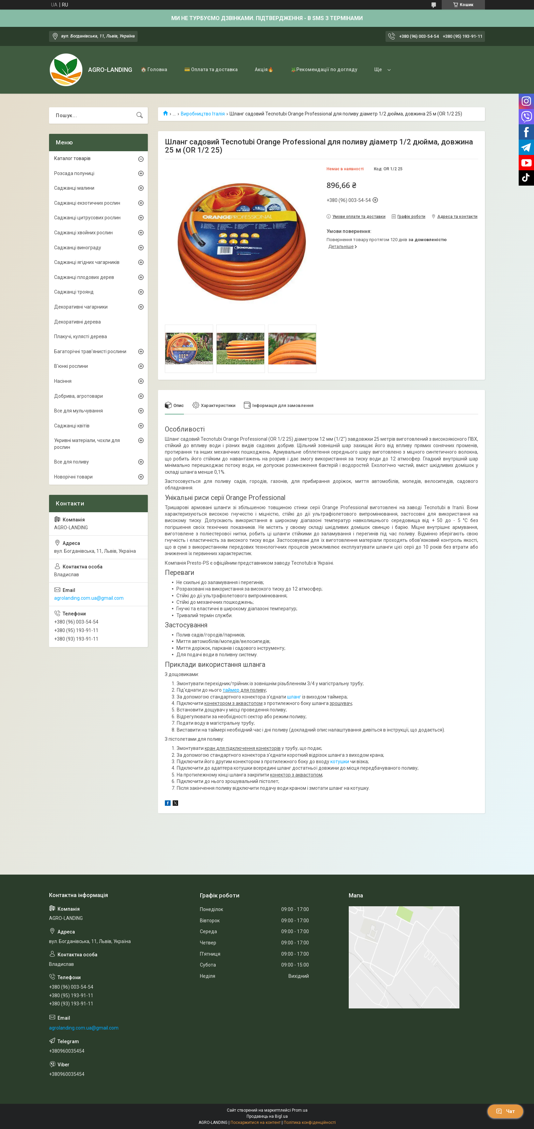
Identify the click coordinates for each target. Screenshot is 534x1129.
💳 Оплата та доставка (211, 69)
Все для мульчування (78, 410)
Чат (505, 1111)
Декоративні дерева (77, 322)
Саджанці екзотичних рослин (87, 203)
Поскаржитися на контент (256, 1122)
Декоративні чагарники (81, 307)
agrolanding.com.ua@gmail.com (89, 598)
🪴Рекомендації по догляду (323, 69)
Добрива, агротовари (78, 396)
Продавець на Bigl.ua (267, 1116)
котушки (339, 761)
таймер (231, 690)
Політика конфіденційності (310, 1122)
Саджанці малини (74, 188)
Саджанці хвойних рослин (83, 232)
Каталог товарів (72, 158)
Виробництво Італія (203, 113)
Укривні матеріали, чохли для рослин (87, 444)
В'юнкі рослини (71, 366)
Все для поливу (71, 462)
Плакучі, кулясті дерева (80, 336)
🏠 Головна (154, 69)
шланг (294, 697)
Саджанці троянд (74, 292)
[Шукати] (139, 115)
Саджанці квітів (72, 425)
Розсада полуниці (74, 173)
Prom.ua (300, 1110)
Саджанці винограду (77, 247)
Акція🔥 (264, 69)
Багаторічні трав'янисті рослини (90, 351)
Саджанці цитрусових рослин (87, 217)
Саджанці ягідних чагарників (87, 262)
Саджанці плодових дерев (84, 277)
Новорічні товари (73, 477)
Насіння (63, 381)
